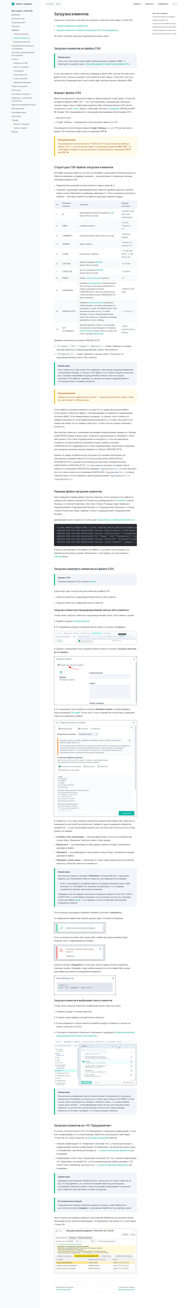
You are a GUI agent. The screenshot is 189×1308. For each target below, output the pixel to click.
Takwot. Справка (22, 3)
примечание (98, 334)
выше (93, 581)
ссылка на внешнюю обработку (115, 1150)
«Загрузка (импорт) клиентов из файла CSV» (107, 64)
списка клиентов (87, 331)
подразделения (95, 283)
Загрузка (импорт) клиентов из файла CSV (164, 30)
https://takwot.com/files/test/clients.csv (116, 520)
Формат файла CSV (160, 20)
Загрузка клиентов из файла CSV (164, 17)
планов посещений (99, 1138)
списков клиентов (95, 303)
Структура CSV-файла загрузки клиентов (164, 23)
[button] (24, 11)
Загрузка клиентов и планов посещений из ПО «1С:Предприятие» (87, 30)
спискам (121, 500)
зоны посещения (93, 278)
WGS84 (99, 262)
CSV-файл (75, 712)
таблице (58, 556)
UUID (112, 213)
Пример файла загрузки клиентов (164, 27)
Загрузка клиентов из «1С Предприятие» (164, 34)
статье (75, 108)
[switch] (175, 4)
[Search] (53, 3)
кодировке (114, 108)
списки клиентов (81, 621)
